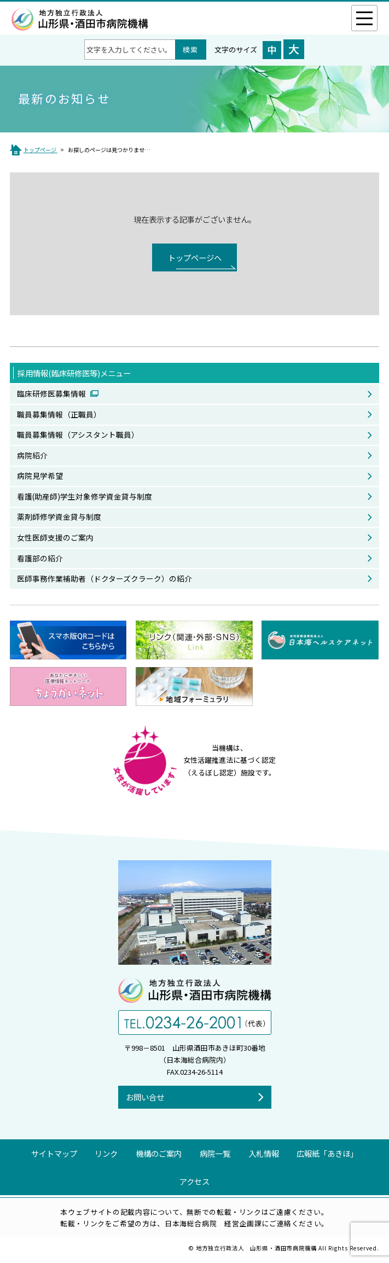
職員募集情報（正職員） (59, 414)
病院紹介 (32, 455)
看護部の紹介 (40, 558)
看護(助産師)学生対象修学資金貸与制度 (84, 496)
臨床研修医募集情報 (52, 393)
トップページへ (195, 257)
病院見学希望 (40, 475)
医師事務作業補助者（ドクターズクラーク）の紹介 (104, 578)
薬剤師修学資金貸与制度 (59, 516)
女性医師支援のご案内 (55, 537)
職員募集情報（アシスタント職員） (78, 434)
